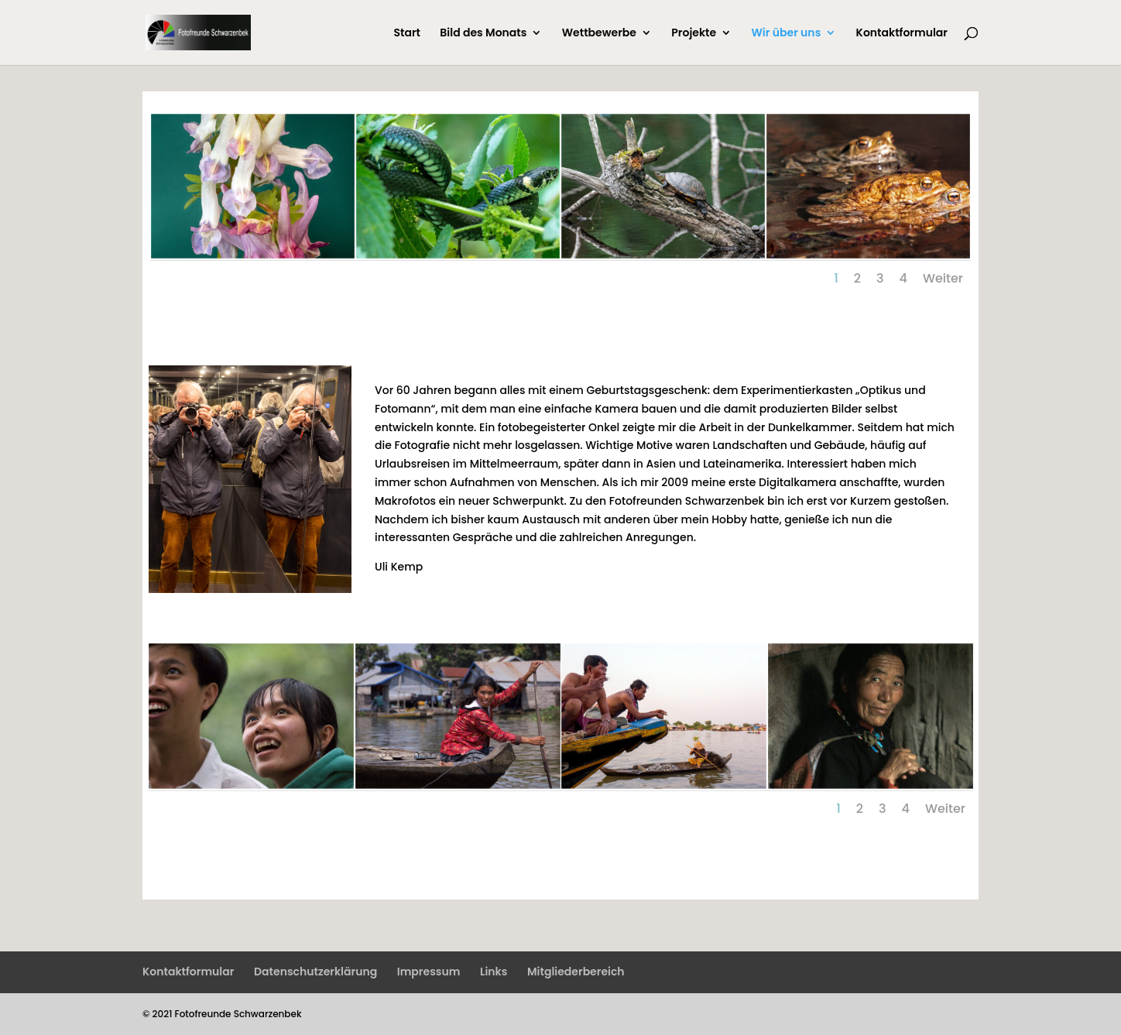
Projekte (693, 33)
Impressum (429, 971)
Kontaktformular (902, 33)
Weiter (943, 278)
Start (406, 33)
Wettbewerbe (599, 33)
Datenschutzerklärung (315, 971)
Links (493, 971)
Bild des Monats (483, 33)
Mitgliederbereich (576, 971)
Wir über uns (786, 33)
